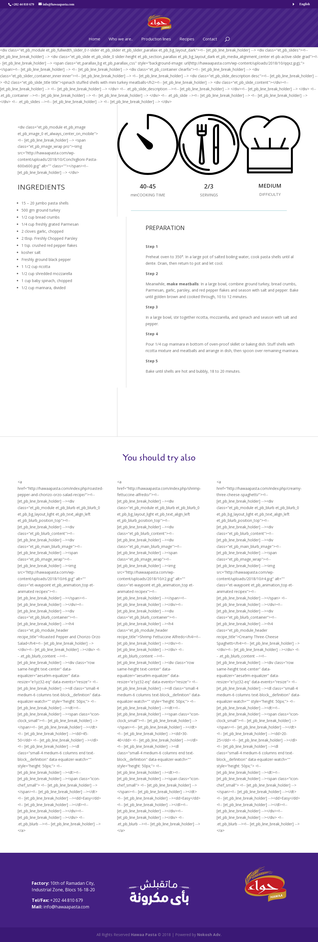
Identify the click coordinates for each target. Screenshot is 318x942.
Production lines (156, 38)
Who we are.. (121, 38)
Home (94, 38)
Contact (210, 38)
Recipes (186, 38)
